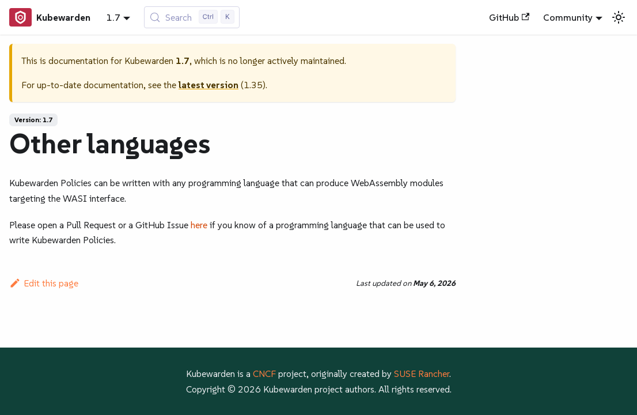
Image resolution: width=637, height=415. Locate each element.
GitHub (509, 17)
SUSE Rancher (421, 373)
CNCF (264, 373)
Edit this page (43, 283)
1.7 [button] (113, 17)
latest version (208, 84)
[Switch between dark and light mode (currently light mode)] (618, 17)
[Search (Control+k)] (192, 17)
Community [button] (568, 17)
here (199, 225)
